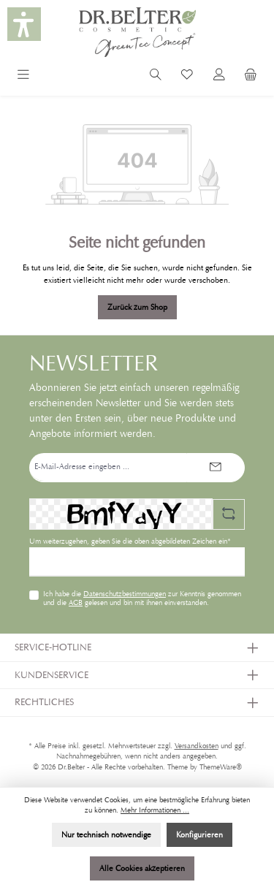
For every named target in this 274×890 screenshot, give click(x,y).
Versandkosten (196, 746)
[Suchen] (156, 76)
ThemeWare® (220, 767)
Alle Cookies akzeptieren (142, 868)
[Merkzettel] (187, 76)
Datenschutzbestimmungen (124, 594)
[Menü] (23, 76)
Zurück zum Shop (137, 307)
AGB (76, 602)
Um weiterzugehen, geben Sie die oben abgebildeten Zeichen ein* (130, 541)
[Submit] (215, 467)
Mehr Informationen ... (155, 810)
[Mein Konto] (219, 76)
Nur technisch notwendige (106, 834)
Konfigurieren (199, 834)
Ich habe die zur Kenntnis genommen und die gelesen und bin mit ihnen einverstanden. (142, 598)
